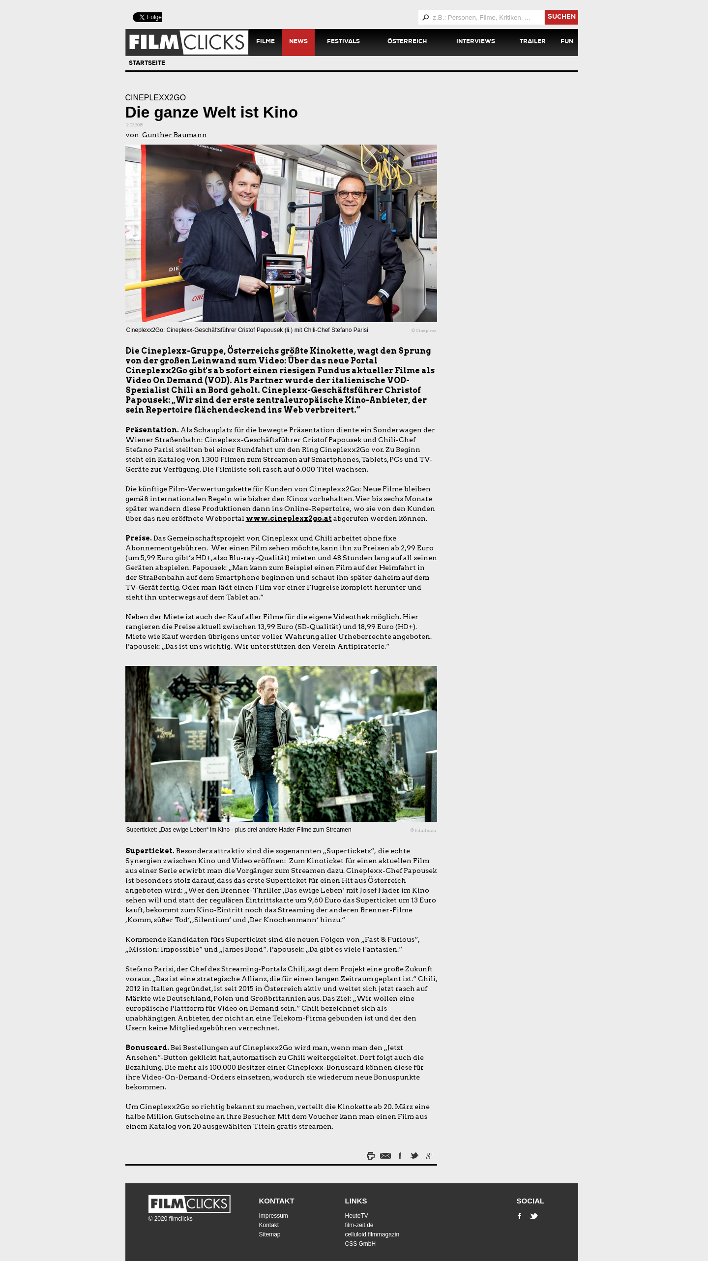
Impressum (273, 1215)
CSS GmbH (360, 1243)
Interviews (475, 42)
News (298, 42)
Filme (265, 42)
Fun (566, 42)
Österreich (407, 42)
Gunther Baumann (174, 135)
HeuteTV (356, 1215)
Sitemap (270, 1234)
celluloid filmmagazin (372, 1234)
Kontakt (277, 1201)
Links (356, 1201)
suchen (562, 17)
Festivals (343, 42)
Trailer (533, 42)
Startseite (147, 64)
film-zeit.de (359, 1225)
